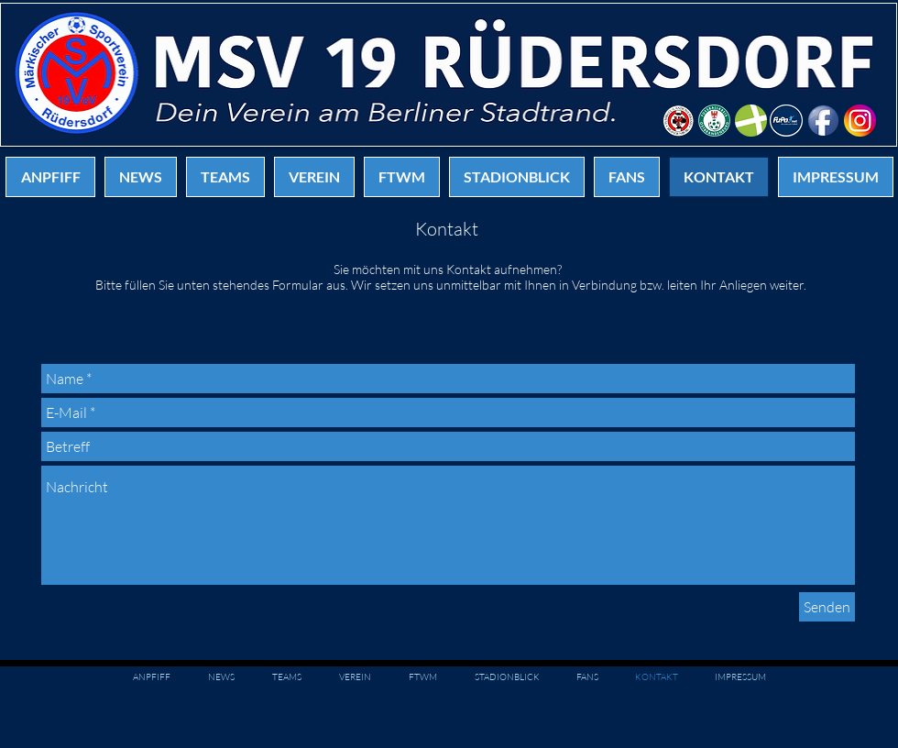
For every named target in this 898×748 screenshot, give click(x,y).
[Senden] (827, 607)
